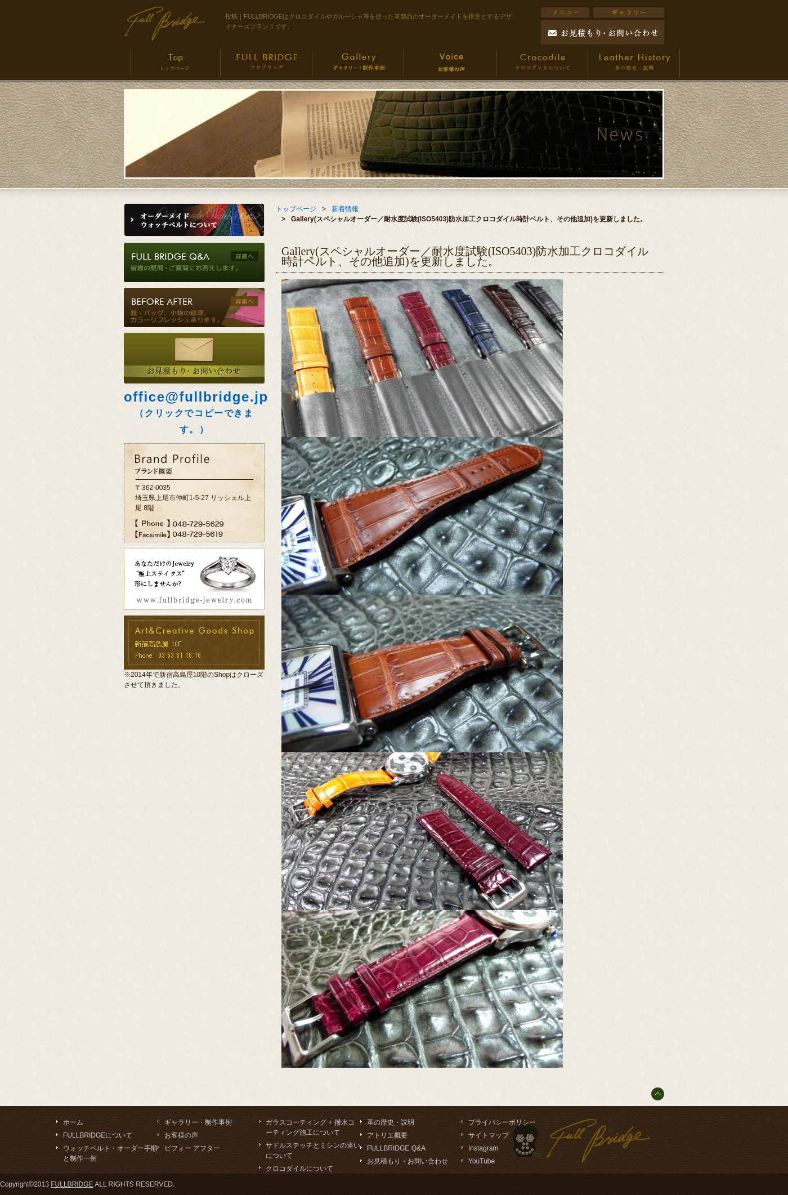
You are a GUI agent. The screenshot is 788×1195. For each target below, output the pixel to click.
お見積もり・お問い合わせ (407, 1161)
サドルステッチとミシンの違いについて (313, 1151)
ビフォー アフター (192, 1148)
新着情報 (345, 209)
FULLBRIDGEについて (97, 1135)
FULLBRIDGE (72, 1184)
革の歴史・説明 (390, 1122)
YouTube (481, 1161)
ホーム (73, 1122)
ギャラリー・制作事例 (198, 1122)
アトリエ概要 (387, 1135)
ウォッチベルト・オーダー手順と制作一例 (110, 1153)
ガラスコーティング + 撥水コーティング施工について (310, 1127)
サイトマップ (488, 1135)
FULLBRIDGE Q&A (396, 1148)
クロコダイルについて (299, 1168)
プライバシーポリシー (502, 1122)
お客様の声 (181, 1135)
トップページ (296, 209)
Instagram (483, 1148)
